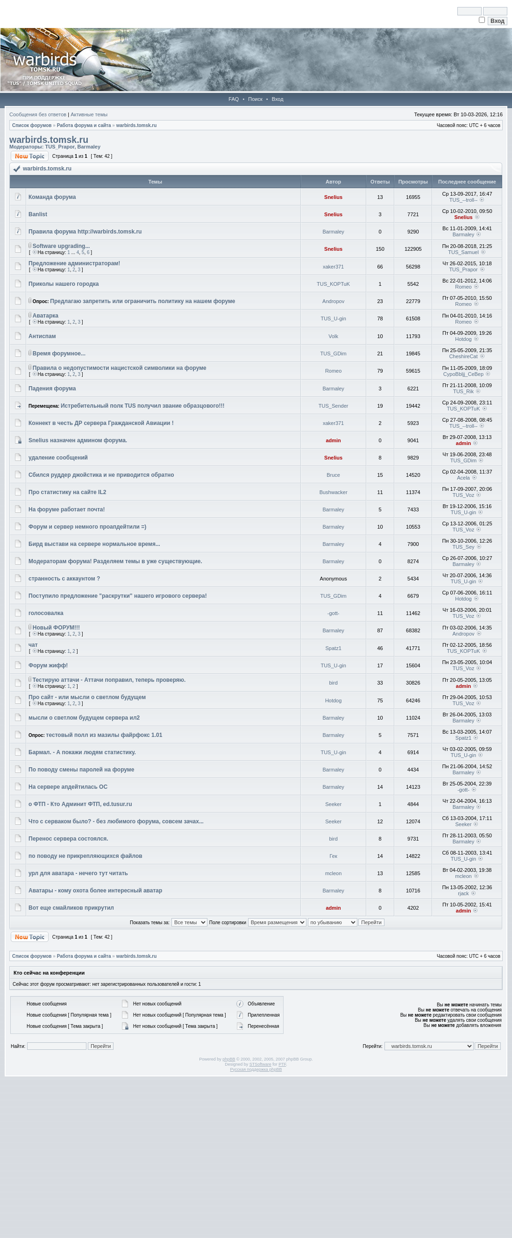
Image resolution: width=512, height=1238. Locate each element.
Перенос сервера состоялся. (68, 838)
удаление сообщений (58, 457)
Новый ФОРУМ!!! (56, 627)
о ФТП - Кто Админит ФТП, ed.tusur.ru (80, 804)
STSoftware (260, 1064)
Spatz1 (333, 648)
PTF (282, 1064)
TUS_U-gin (333, 318)
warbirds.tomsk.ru (136, 125)
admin (333, 440)
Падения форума (52, 388)
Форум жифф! (48, 665)
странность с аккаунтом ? (64, 578)
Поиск (255, 99)
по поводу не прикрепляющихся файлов (85, 856)
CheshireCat (463, 356)
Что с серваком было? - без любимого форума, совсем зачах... (116, 821)
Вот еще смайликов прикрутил (71, 908)
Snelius (333, 197)
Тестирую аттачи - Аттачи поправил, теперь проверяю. (109, 680)
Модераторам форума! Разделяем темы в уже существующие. (115, 561)
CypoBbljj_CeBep (463, 374)
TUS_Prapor (59, 146)
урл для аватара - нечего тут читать (78, 873)
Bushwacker (334, 492)
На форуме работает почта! (66, 509)
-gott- (333, 613)
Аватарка (45, 315)
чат (33, 645)
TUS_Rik (463, 391)
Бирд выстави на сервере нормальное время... (94, 544)
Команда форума (52, 197)
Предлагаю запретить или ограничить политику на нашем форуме (142, 301)
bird (333, 683)
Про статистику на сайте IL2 (67, 492)
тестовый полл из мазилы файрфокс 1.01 (104, 735)
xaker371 (333, 266)
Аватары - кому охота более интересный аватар (95, 890)
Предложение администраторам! (74, 263)
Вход (278, 99)
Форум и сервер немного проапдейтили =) (87, 526)
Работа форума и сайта (84, 125)
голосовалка (46, 613)
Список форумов (32, 125)
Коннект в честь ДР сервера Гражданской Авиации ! (101, 423)
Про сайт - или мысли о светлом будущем (87, 697)
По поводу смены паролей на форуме (81, 769)
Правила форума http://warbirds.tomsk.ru (85, 231)
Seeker (333, 804)
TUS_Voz (463, 495)
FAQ (233, 99)
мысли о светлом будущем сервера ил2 (84, 718)
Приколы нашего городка (63, 284)
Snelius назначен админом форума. (77, 440)
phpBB (228, 1059)
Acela (463, 478)
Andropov (333, 301)
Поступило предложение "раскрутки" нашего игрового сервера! (117, 596)
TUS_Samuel (463, 252)
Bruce (333, 475)
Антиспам (42, 336)
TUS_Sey (463, 547)
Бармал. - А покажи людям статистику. (82, 752)
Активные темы (89, 114)
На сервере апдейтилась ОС (67, 787)
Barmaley (89, 146)
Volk (333, 336)
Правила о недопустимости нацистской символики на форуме (119, 368)
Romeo (463, 287)
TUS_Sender (333, 406)
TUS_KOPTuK (333, 284)
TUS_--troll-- (463, 200)
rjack (463, 893)
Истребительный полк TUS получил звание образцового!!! (143, 406)
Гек (333, 856)
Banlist (37, 214)
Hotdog (463, 339)
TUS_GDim (333, 353)
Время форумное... (59, 353)
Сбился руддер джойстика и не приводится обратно (101, 475)
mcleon (333, 873)
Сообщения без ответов (37, 114)
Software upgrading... (61, 246)
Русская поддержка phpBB (256, 1069)
